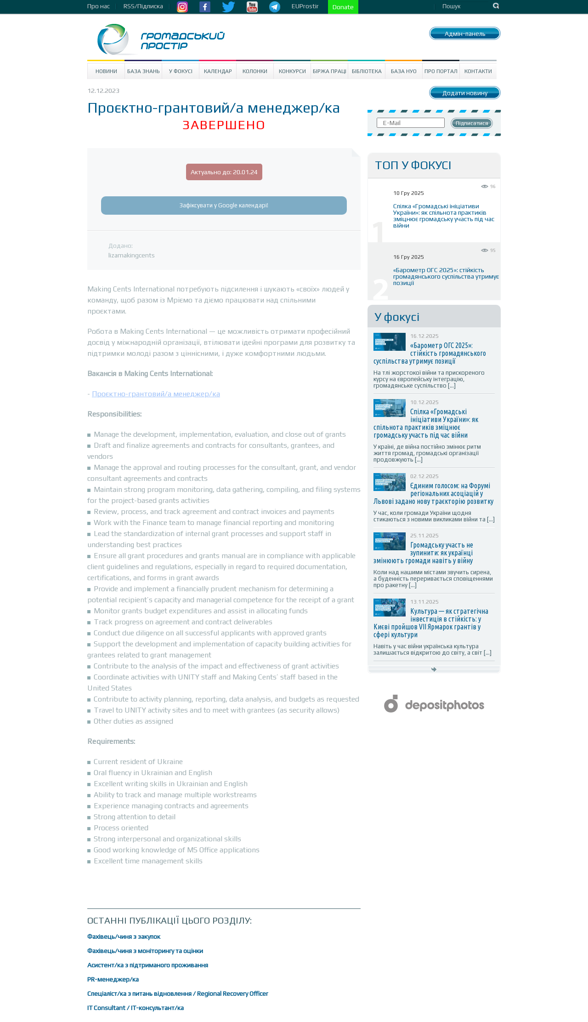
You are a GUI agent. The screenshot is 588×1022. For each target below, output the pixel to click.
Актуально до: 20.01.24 (224, 172)
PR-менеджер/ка (113, 979)
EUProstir (305, 6)
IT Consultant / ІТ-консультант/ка (135, 1007)
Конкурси (292, 71)
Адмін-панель (465, 33)
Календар (218, 71)
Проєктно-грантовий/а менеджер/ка (156, 393)
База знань (143, 71)
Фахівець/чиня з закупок (123, 936)
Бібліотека (367, 71)
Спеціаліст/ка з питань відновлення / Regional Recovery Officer (177, 993)
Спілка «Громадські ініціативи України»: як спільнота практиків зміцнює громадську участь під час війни (443, 215)
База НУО (404, 71)
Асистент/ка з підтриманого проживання (147, 965)
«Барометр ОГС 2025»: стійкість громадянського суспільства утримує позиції (446, 276)
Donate (343, 7)
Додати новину (464, 93)
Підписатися (472, 123)
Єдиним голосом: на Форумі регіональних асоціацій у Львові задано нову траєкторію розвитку (433, 493)
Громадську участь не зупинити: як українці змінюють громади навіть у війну (423, 553)
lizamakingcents (131, 255)
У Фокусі (180, 71)
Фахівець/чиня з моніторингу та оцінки (145, 950)
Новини (106, 71)
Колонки (255, 71)
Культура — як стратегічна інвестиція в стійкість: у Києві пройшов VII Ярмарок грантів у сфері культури (430, 623)
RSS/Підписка (143, 6)
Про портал (441, 71)
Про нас (98, 6)
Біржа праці (329, 71)
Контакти (478, 71)
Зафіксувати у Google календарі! (224, 205)
